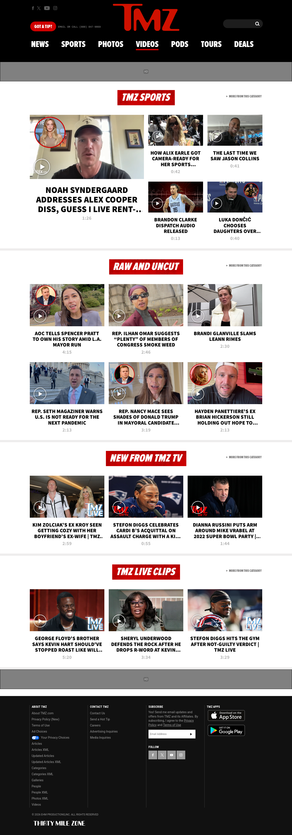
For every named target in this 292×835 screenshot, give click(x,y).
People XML (40, 792)
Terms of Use (41, 725)
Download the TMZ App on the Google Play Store (226, 730)
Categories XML (42, 774)
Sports (73, 44)
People (36, 786)
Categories (39, 768)
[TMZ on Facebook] (33, 8)
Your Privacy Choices (51, 737)
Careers (95, 725)
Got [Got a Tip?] (43, 27)
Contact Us (97, 713)
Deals (244, 44)
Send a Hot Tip (100, 719)
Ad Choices (39, 731)
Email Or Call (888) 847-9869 (79, 26)
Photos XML (40, 798)
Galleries (37, 780)
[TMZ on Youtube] (47, 8)
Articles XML (40, 749)
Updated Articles (43, 756)
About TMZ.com (43, 713)
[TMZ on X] (39, 8)
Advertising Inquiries (104, 731)
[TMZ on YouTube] (171, 755)
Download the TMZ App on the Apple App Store (226, 715)
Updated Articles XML (46, 762)
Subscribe (191, 734)
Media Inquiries (100, 737)
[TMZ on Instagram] (55, 8)
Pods (179, 44)
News (40, 44)
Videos (147, 44)
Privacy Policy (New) (45, 719)
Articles (37, 743)
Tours (211, 44)
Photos (110, 44)
